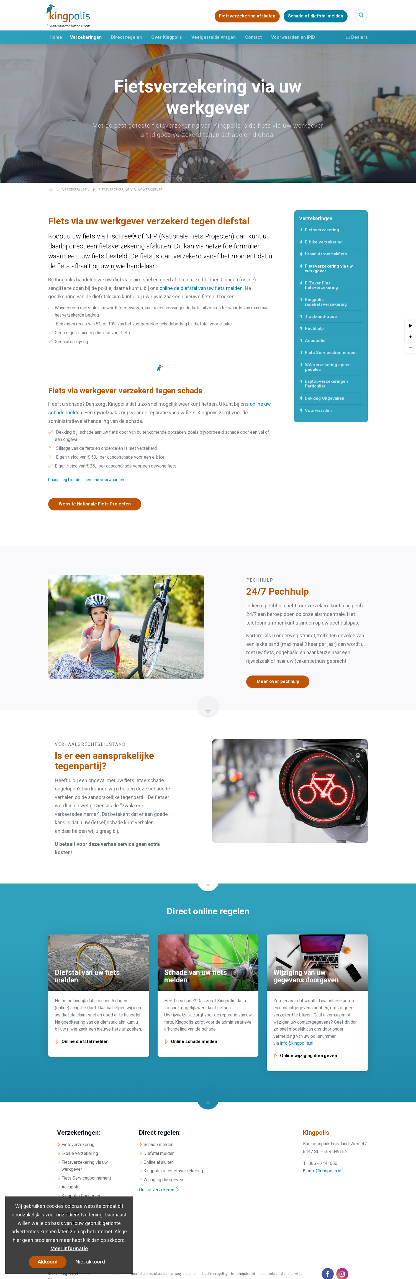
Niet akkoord (90, 1262)
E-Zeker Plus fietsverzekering (321, 285)
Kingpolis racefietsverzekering (326, 302)
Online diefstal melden (85, 1041)
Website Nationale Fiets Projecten (96, 504)
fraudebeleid (268, 1274)
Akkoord (48, 1262)
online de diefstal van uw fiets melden (201, 288)
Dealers (356, 36)
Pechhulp (314, 328)
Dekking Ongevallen (324, 398)
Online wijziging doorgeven (308, 1055)
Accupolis (315, 340)
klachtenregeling (215, 1274)
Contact (253, 37)
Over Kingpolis (166, 37)
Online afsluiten (158, 1162)
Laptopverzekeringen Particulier (326, 384)
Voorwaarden (318, 410)
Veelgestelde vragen (213, 37)
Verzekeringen (86, 37)
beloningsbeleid (243, 1274)
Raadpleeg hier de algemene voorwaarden (86, 479)
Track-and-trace (321, 316)
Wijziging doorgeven (163, 1179)
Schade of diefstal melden (315, 16)
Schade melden (158, 1144)
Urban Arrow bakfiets (326, 253)
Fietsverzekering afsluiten (247, 16)
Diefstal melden (158, 1153)
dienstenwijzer (292, 1274)
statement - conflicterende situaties (140, 1274)
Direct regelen (126, 37)
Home (56, 37)
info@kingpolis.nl (296, 1043)
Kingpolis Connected (81, 1195)
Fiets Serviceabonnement (331, 352)
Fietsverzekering (322, 229)
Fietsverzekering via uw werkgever (131, 190)
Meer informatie (69, 1248)
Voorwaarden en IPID (293, 37)
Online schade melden (194, 1041)
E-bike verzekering (324, 242)
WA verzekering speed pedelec (328, 367)
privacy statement (185, 1274)
